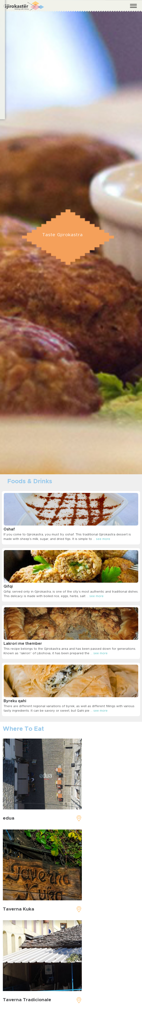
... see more (101, 539)
